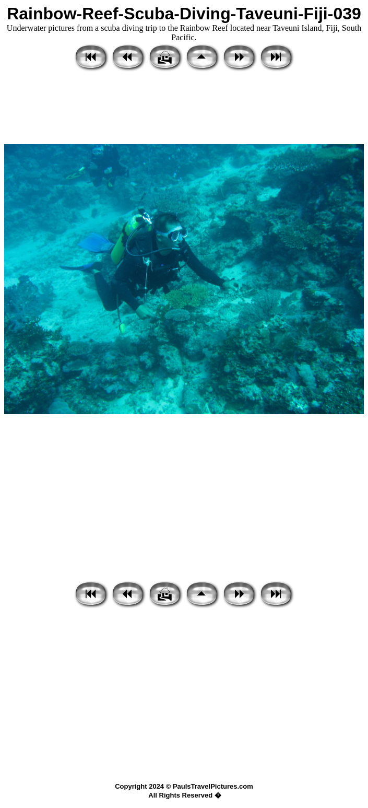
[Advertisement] (184, 109)
